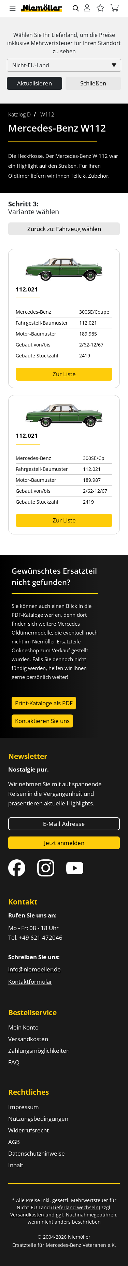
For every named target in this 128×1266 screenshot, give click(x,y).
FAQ (13, 1062)
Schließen (93, 83)
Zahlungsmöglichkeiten (39, 1050)
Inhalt (15, 1165)
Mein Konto (23, 1027)
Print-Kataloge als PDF (44, 703)
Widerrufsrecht (28, 1130)
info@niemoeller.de (34, 969)
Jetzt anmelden (64, 843)
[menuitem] (19, 114)
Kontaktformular (30, 981)
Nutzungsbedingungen (38, 1118)
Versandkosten (28, 1039)
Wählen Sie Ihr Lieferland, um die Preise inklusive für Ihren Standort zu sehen (64, 43)
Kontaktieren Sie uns (42, 721)
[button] (12, 8)
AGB (14, 1142)
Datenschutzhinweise (36, 1153)
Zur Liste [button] (64, 374)
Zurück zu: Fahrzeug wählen (64, 229)
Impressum (23, 1107)
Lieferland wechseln (76, 1207)
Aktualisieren (34, 83)
